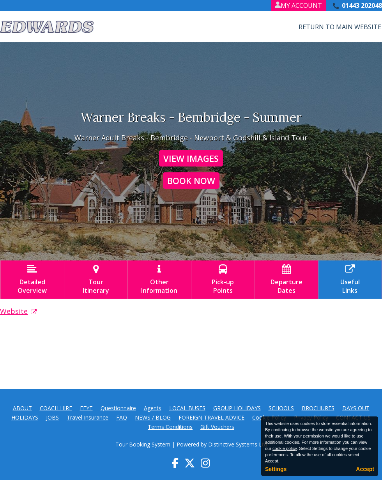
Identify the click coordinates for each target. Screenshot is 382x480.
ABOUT (22, 408)
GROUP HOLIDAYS (237, 408)
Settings (275, 469)
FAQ (121, 417)
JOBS (52, 417)
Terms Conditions (170, 426)
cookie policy (284, 448)
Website (14, 311)
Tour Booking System (142, 444)
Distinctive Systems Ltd (237, 444)
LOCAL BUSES (187, 408)
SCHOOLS (281, 408)
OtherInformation (159, 279)
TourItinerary (95, 279)
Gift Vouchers (217, 426)
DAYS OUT (356, 408)
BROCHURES (318, 408)
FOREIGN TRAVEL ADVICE (211, 417)
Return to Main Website (340, 27)
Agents (152, 408)
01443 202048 (362, 5)
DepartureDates (286, 279)
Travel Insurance (87, 417)
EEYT (86, 408)
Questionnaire (118, 408)
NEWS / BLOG (153, 417)
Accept (365, 469)
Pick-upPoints (223, 279)
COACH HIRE (56, 408)
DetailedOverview (32, 279)
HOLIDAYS (24, 417)
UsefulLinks (350, 279)
